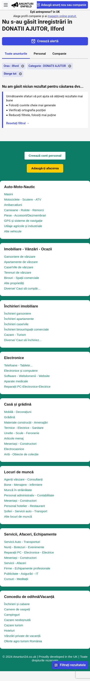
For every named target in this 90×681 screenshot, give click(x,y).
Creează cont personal (45, 155)
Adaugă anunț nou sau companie (61, 5)
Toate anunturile (16, 53)
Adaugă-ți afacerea (45, 168)
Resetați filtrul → (17, 123)
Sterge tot (10, 73)
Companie (59, 53)
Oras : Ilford (11, 66)
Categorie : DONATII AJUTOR (47, 66)
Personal (40, 53)
